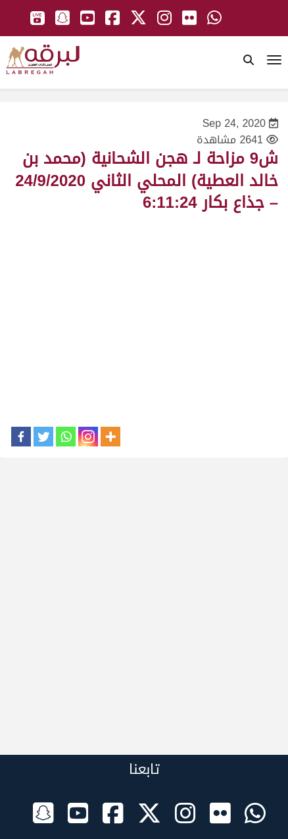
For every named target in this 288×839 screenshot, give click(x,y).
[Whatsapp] (66, 436)
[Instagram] (88, 436)
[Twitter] (43, 436)
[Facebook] (21, 436)
